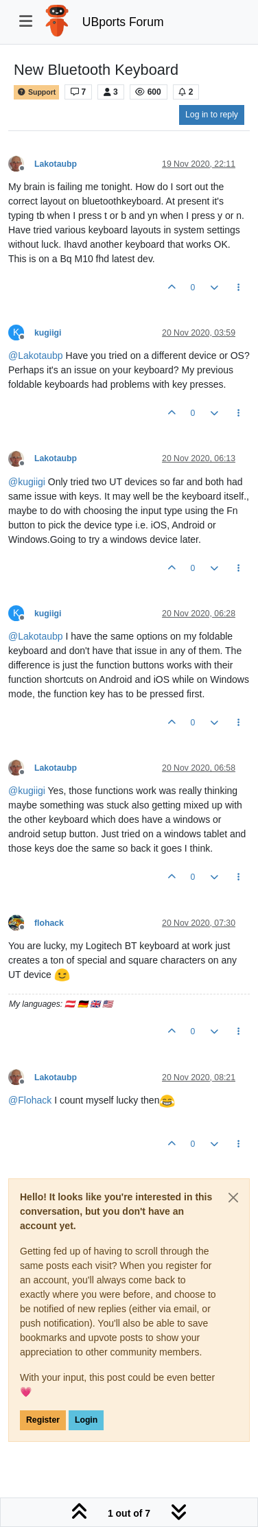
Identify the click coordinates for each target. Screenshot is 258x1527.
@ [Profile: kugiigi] (26, 481)
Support (36, 92)
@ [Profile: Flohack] (29, 1100)
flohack (49, 923)
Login (86, 1420)
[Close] (233, 1197)
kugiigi (47, 333)
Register (43, 1420)
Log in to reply (211, 114)
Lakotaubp (55, 164)
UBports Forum (123, 22)
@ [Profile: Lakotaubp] (35, 355)
